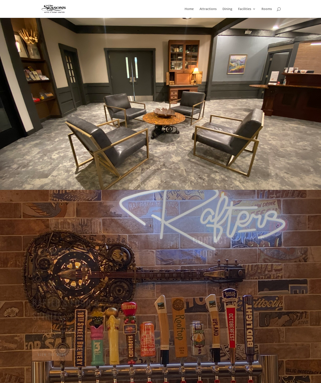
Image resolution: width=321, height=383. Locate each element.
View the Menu (52, 354)
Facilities (244, 9)
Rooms (266, 9)
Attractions (208, 9)
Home (189, 9)
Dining (227, 9)
